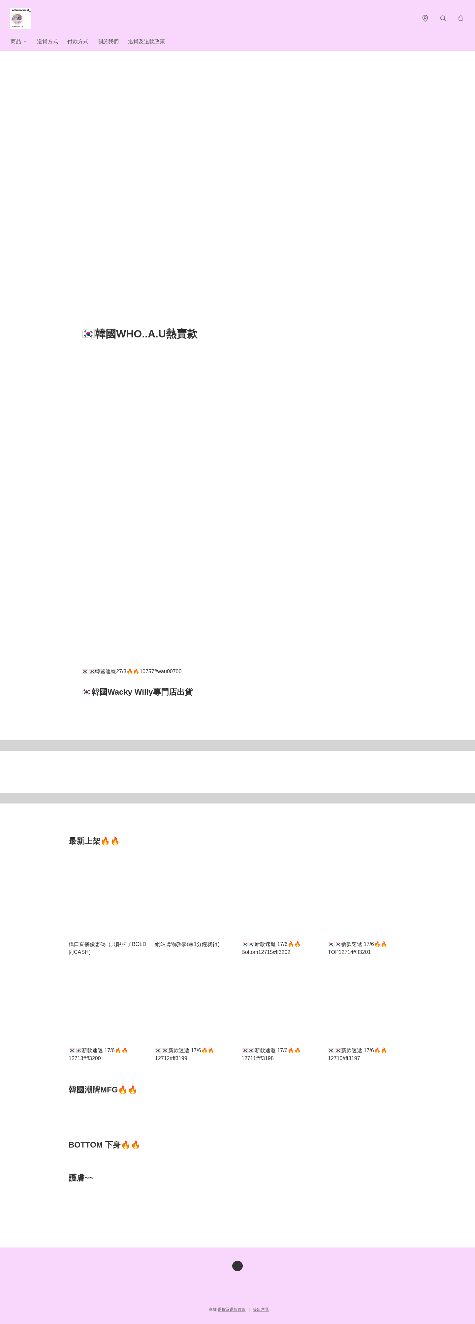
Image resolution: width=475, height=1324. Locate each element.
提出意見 (261, 1309)
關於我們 (108, 42)
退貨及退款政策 (146, 42)
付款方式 (77, 42)
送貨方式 (47, 42)
